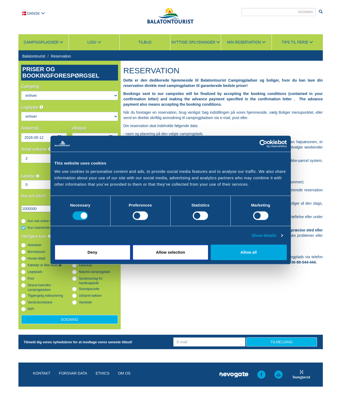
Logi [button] (94, 42)
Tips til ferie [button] (297, 42)
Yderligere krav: (36, 236)
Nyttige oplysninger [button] (195, 42)
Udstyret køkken (90, 296)
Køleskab (85, 265)
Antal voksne (36, 149)
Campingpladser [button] (44, 42)
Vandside (85, 302)
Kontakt (41, 373)
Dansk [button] (33, 13)
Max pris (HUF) (33, 196)
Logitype (32, 107)
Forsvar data (73, 373)
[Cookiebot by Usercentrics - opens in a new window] (263, 144)
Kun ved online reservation (46, 221)
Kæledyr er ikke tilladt (45, 265)
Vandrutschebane (40, 302)
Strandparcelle (89, 289)
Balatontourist (33, 56)
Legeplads (35, 272)
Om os (124, 373)
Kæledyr (30, 176)
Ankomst (30, 128)
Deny (92, 252)
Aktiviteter (35, 245)
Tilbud (145, 42)
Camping (30, 86)
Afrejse (79, 128)
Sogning (69, 319)
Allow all (249, 252)
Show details (264, 235)
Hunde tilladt (36, 258)
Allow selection (170, 252)
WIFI (31, 309)
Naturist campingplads (94, 272)
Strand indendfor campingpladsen (39, 287)
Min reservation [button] (246, 42)
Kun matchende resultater (46, 228)
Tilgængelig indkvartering (45, 296)
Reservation (61, 56)
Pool (31, 278)
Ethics (102, 373)
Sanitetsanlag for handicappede (91, 281)
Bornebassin (36, 252)
